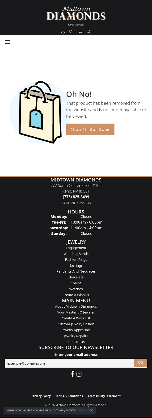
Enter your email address (75, 354)
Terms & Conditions (69, 396)
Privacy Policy (41, 396)
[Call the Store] (76, 196)
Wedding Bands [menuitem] (76, 253)
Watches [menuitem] (76, 289)
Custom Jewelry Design (76, 324)
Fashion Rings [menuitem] (76, 259)
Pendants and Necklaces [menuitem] (75, 271)
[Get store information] (76, 203)
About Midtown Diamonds (76, 306)
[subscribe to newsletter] (140, 363)
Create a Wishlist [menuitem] (76, 295)
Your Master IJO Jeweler (76, 312)
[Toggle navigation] (7, 42)
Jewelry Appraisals (76, 330)
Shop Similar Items (90, 129)
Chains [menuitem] (76, 283)
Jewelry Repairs (76, 336)
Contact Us (75, 341)
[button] (63, 31)
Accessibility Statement (104, 396)
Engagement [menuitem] (76, 247)
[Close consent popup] (91, 410)
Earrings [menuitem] (76, 265)
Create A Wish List (76, 318)
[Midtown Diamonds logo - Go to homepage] (76, 16)
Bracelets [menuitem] (76, 277)
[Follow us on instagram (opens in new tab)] (78, 374)
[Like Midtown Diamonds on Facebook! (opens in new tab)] (72, 374)
